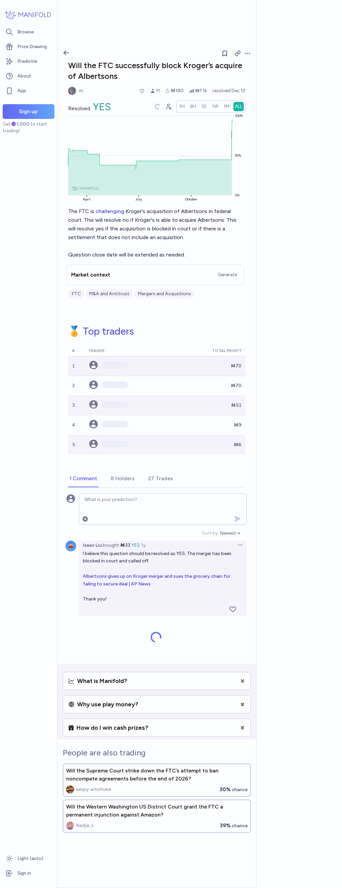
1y (143, 545)
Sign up (28, 111)
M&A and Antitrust (109, 294)
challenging (110, 211)
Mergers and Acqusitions (164, 294)
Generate (227, 275)
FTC (76, 294)
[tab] (83, 479)
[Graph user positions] (168, 106)
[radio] (182, 106)
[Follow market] (224, 53)
